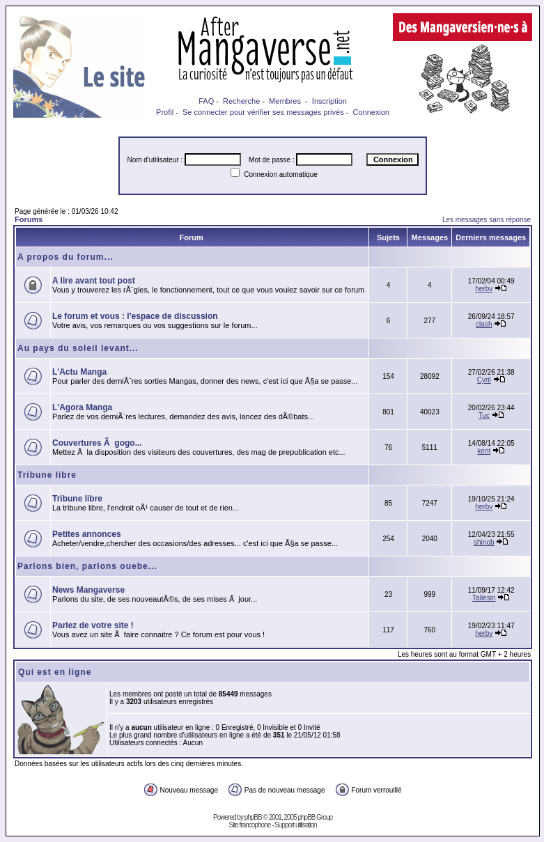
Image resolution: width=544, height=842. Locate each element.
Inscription (329, 101)
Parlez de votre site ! (93, 625)
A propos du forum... (65, 257)
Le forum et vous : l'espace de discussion (135, 316)
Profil (164, 112)
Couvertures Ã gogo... (97, 443)
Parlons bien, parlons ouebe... (87, 566)
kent (483, 451)
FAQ (206, 101)
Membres (285, 101)
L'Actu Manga (79, 372)
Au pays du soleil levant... (78, 348)
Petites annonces (86, 534)
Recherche (241, 101)
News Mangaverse (88, 590)
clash (484, 324)
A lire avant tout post (93, 281)
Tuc (484, 415)
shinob (484, 542)
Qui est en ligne (54, 672)
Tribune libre (47, 475)
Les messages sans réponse (486, 220)
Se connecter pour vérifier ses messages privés (263, 112)
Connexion (371, 112)
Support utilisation (295, 825)
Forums (28, 219)
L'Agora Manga (82, 407)
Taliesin (483, 598)
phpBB (253, 817)
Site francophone (250, 825)
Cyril (484, 380)
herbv (483, 289)
